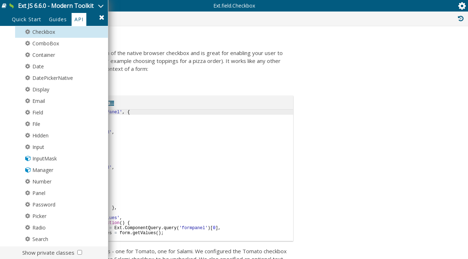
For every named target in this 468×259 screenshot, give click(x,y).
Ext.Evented (396, 119)
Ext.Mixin (390, 199)
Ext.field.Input (410, 151)
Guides (58, 50)
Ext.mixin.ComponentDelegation (415, 231)
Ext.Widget (398, 127)
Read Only (438, 46)
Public (289, 46)
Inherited (399, 46)
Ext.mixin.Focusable (402, 247)
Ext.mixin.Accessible (402, 215)
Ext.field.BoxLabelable (405, 179)
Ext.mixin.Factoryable (403, 239)
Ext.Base (390, 111)
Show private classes (48, 252)
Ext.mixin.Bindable (401, 223)
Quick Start (26, 50)
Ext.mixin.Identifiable (403, 254)
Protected (325, 46)
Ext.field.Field (407, 143)
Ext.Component (406, 135)
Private (362, 46)
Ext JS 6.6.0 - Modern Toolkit (82, 10)
